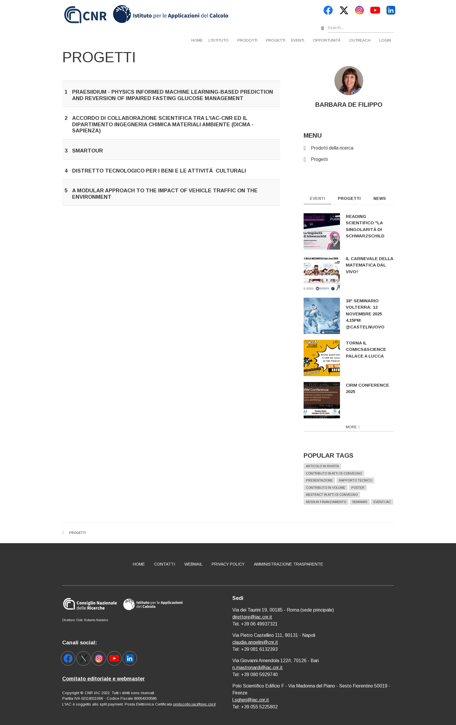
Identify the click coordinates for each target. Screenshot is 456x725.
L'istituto (219, 40)
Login (385, 40)
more (354, 427)
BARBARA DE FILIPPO (351, 104)
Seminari (362, 502)
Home (197, 40)
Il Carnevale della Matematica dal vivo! (372, 265)
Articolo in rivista (325, 466)
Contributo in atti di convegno (337, 473)
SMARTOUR (87, 151)
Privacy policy (228, 564)
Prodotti (247, 40)
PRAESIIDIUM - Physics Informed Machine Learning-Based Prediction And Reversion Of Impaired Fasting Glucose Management (172, 95)
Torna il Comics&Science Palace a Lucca (369, 349)
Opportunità (327, 40)
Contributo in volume (328, 487)
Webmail (193, 564)
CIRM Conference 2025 (370, 388)
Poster (361, 487)
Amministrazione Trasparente (288, 564)
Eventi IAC (385, 502)
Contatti (164, 564)
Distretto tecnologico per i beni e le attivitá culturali (159, 171)
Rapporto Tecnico (358, 480)
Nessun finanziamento (329, 502)
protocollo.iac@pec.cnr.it (194, 704)
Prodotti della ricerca (335, 147)
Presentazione (322, 480)
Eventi (297, 40)
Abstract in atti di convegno (335, 494)
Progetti (275, 40)
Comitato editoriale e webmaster (103, 679)
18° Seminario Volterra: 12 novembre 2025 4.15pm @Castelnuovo (368, 313)
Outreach (359, 40)
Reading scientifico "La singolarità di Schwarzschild (368, 226)
